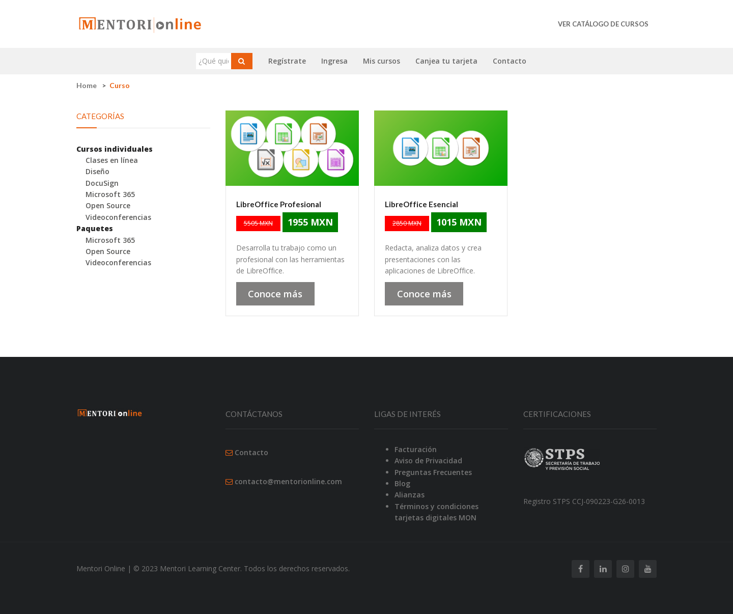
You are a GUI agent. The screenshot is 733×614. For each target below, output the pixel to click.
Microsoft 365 (110, 194)
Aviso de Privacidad (428, 460)
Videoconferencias (118, 217)
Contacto (509, 61)
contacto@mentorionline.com (288, 481)
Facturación (415, 449)
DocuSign (102, 183)
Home (86, 85)
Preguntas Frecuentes (433, 472)
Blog (402, 483)
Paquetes (94, 228)
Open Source (108, 205)
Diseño (97, 171)
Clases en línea (112, 160)
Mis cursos (381, 61)
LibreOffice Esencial (421, 204)
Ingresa (334, 61)
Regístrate (287, 61)
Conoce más (275, 294)
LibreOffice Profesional (278, 204)
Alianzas (409, 494)
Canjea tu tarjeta (446, 61)
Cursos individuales (114, 149)
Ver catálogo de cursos (603, 24)
